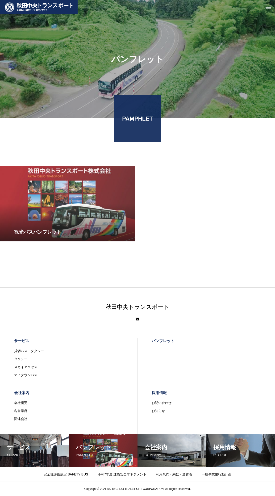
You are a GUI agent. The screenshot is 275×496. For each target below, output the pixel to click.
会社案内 (21, 393)
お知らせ (158, 411)
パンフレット (163, 341)
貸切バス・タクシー (29, 351)
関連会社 (20, 419)
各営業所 (20, 411)
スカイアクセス (25, 367)
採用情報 (159, 393)
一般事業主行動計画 (216, 474)
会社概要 (20, 403)
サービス (21, 341)
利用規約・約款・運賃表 (174, 474)
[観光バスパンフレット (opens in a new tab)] (67, 211)
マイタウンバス (25, 375)
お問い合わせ (161, 403)
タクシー (20, 359)
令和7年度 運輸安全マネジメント (122, 474)
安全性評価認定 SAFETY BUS (66, 474)
